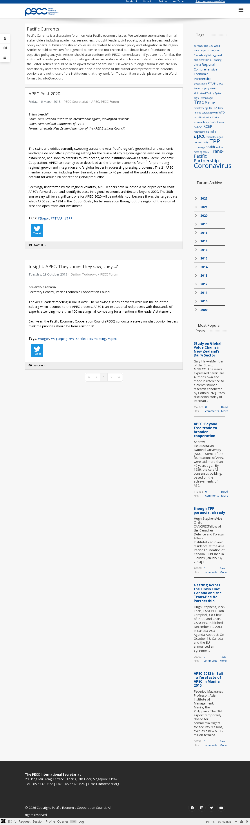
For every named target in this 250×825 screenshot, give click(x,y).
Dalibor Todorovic (84, 274)
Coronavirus (213, 165)
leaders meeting (94, 339)
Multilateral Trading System (208, 93)
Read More (224, 409)
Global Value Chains (208, 117)
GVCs (220, 83)
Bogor (44, 218)
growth (214, 112)
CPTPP (212, 103)
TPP (69, 218)
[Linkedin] (202, 808)
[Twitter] (211, 808)
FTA (215, 108)
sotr (195, 117)
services (206, 112)
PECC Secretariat (76, 101)
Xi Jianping (60, 339)
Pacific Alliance (217, 122)
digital (207, 55)
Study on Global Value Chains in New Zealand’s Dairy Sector (207, 349)
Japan (217, 50)
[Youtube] (221, 808)
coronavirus (201, 45)
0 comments (212, 409)
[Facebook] (192, 808)
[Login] (5, 38)
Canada (198, 55)
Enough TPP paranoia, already (209, 510)
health (210, 146)
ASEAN (198, 127)
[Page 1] (104, 377)
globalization (200, 83)
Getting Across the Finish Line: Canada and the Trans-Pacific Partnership (208, 593)
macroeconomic (201, 131)
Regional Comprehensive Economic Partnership (205, 71)
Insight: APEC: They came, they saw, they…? (73, 266)
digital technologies (203, 97)
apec (113, 339)
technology (199, 147)
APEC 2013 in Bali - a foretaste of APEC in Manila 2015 (208, 679)
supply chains (209, 88)
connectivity (201, 142)
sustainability (201, 122)
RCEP (207, 126)
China (197, 65)
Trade (200, 102)
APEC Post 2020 (44, 94)
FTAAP (58, 218)
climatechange (201, 108)
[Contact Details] (5, 48)
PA (210, 108)
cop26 (206, 151)
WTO (75, 339)
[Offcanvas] (5, 57)
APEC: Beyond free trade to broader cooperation (205, 430)
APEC (95, 101)
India (213, 131)
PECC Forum (110, 101)
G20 (211, 45)
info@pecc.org (108, 784)
